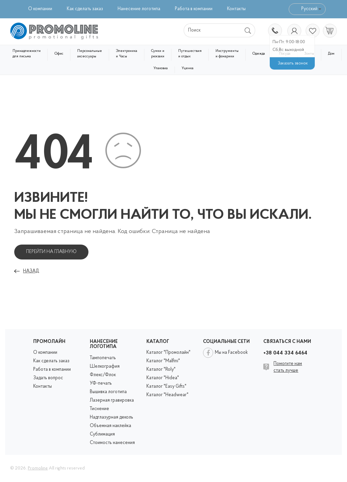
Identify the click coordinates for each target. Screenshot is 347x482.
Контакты (236, 9)
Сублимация (102, 434)
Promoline (38, 468)
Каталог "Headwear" (167, 395)
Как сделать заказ (85, 9)
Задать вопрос (48, 378)
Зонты (309, 54)
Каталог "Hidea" (162, 378)
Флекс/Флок (103, 375)
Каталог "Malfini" (163, 361)
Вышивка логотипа (108, 391)
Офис (59, 54)
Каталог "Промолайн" (168, 352)
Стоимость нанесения (112, 442)
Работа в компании (193, 9)
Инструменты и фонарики (227, 53)
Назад (31, 271)
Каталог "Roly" (161, 369)
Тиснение (99, 408)
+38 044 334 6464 (274, 31)
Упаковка (161, 68)
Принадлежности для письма (27, 53)
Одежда (258, 54)
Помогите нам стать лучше (287, 367)
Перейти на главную (51, 251)
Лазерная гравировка (112, 400)
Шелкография (105, 366)
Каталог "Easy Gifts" (166, 386)
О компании (40, 9)
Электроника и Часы (126, 53)
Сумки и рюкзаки (157, 53)
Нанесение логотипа (139, 9)
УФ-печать (101, 383)
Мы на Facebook (231, 352)
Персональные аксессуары (89, 53)
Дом (331, 54)
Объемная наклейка (110, 425)
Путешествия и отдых (190, 53)
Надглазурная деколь (111, 417)
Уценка (187, 68)
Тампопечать (103, 358)
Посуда (284, 54)
